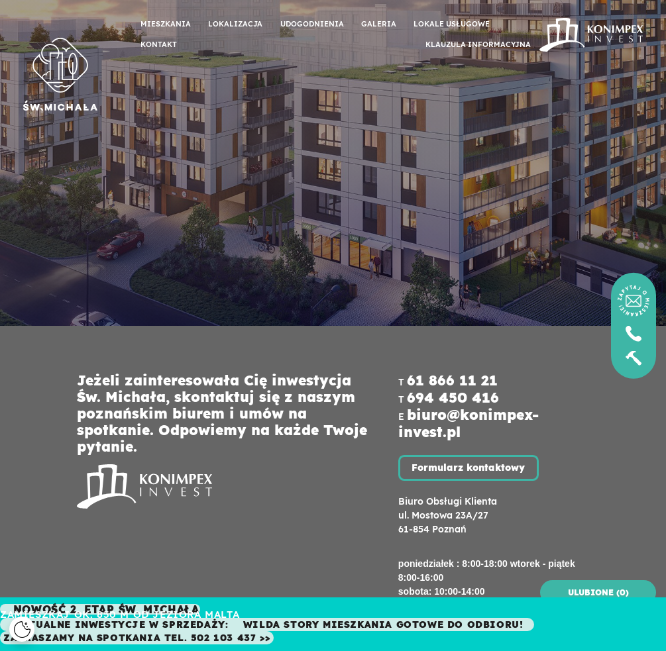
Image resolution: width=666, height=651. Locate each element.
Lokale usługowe (452, 23)
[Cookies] (21, 629)
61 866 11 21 (452, 380)
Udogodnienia (312, 23)
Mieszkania (165, 23)
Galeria (378, 23)
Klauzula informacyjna (478, 44)
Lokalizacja (235, 23)
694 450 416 (453, 397)
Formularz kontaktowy (468, 468)
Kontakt (158, 44)
